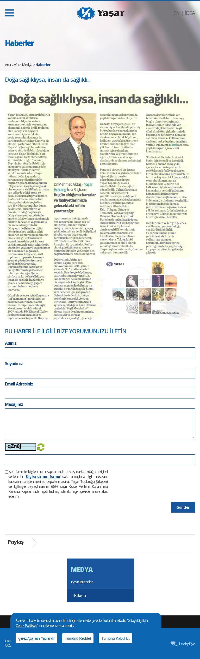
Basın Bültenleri (82, 581)
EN (176, 12)
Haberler (80, 595)
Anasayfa (11, 64)
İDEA (190, 12)
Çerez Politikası (26, 625)
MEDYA (81, 569)
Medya (27, 64)
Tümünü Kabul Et (115, 638)
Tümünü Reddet (78, 638)
